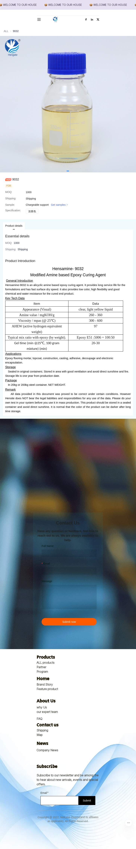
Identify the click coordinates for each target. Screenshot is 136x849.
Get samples (60, 204)
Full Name (48, 545)
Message (47, 581)
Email (46, 563)
